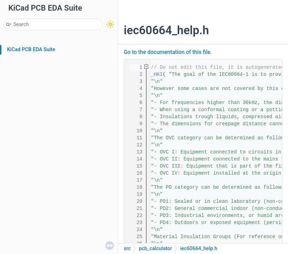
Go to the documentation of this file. (168, 52)
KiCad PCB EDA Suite (31, 50)
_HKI (157, 74)
